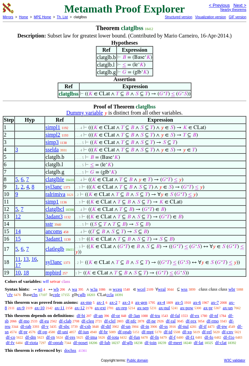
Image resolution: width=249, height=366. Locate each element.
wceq (117, 289)
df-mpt (147, 331)
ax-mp (86, 302)
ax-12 (80, 307)
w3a (94, 289)
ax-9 (21, 307)
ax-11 (59, 307)
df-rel (207, 331)
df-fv (10, 342)
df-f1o (228, 337)
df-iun (83, 331)
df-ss (163, 326)
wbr (231, 289)
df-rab (25, 326)
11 (17, 259)
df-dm (30, 337)
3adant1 (54, 239)
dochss (70, 350)
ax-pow (186, 307)
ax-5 (179, 302)
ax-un (228, 307)
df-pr (23, 331)
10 (18, 272)
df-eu (44, 320)
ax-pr (207, 307)
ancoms (53, 231)
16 (34, 259)
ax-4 (161, 302)
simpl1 (52, 127)
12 (18, 216)
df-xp (187, 331)
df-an (98, 315)
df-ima (91, 337)
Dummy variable (84, 113)
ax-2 (113, 302)
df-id (168, 331)
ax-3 (126, 302)
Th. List (62, 17)
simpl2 (52, 135)
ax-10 (40, 307)
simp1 (52, 201)
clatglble (54, 179)
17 (18, 265)
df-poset (80, 342)
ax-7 (215, 302)
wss (184, 289)
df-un (125, 326)
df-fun (134, 337)
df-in (145, 326)
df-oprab (55, 342)
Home (23, 17)
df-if (203, 326)
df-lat (198, 342)
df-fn (154, 337)
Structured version (178, 17)
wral (162, 289)
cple (56, 294)
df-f (172, 337)
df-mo (24, 320)
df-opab (124, 331)
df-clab (65, 320)
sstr (49, 224)
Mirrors (8, 17)
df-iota (113, 337)
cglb (81, 294)
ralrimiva (55, 194)
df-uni (62, 331)
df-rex (191, 320)
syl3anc (53, 187)
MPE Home (42, 17)
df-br (103, 331)
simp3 (52, 142)
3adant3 (54, 216)
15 (18, 239)
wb (56, 289)
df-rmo (213, 320)
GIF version (237, 17)
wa (74, 289)
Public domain (137, 360)
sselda (52, 149)
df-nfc (131, 320)
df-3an (134, 315)
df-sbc (64, 326)
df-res (70, 337)
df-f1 (190, 337)
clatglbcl (54, 209)
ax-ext (100, 307)
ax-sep (143, 307)
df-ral (171, 320)
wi (40, 289)
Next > (239, 5)
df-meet (175, 342)
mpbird (53, 272)
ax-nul (164, 307)
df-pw (222, 326)
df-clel (110, 320)
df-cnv (227, 331)
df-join (151, 342)
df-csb (85, 326)
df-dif (106, 326)
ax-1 (101, 302)
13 (26, 259)
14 (18, 231)
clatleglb (54, 249)
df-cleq (88, 320)
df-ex (194, 315)
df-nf (213, 315)
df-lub (105, 342)
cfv (10, 294)
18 (26, 272)
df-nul (183, 326)
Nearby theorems (233, 9)
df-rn (50, 337)
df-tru (155, 315)
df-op (42, 331)
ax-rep (121, 307)
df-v (45, 326)
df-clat (221, 342)
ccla (109, 294)
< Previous (219, 5)
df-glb (127, 342)
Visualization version (210, 17)
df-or (115, 315)
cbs (35, 294)
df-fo (209, 337)
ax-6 (197, 302)
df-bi (81, 315)
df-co (10, 337)
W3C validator (234, 360)
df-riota (31, 342)
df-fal (175, 315)
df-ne (150, 320)
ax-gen (141, 302)
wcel (141, 289)
